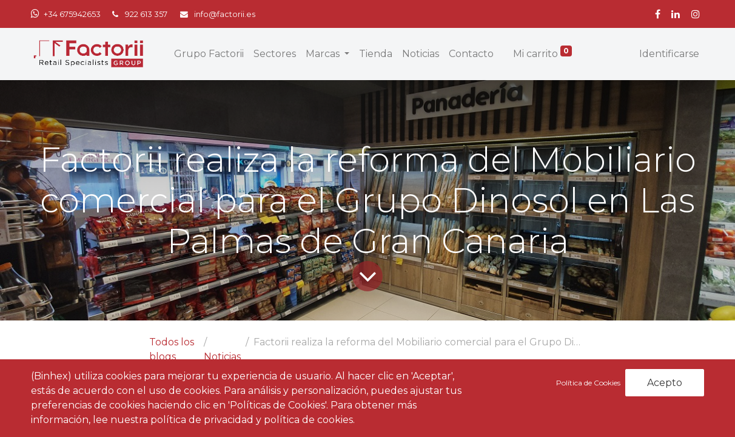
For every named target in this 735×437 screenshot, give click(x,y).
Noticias (222, 356)
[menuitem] (209, 54)
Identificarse (669, 53)
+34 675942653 (72, 14)
